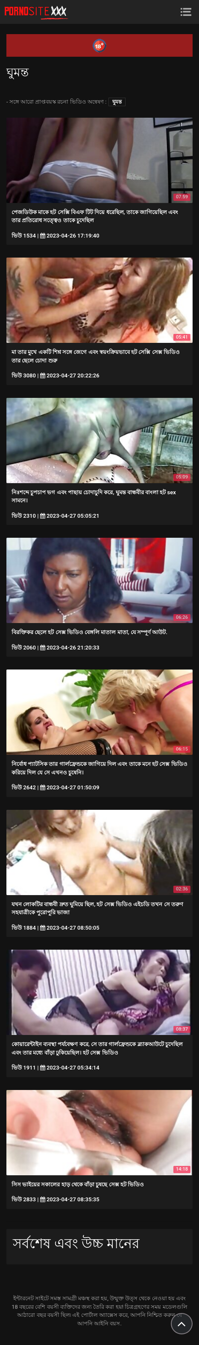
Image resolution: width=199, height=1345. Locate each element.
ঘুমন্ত (117, 102)
